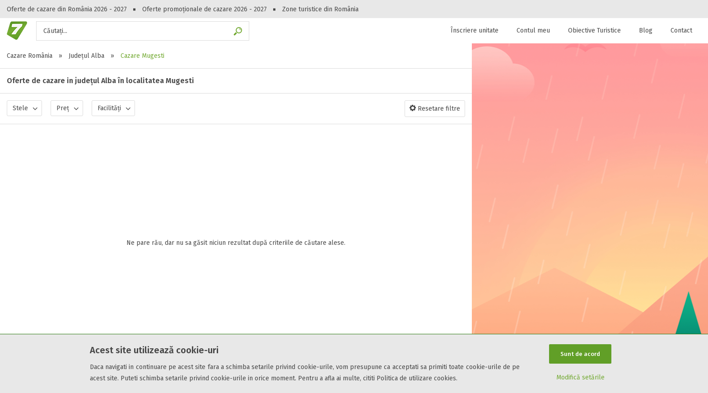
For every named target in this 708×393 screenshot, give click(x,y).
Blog (645, 30)
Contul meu (533, 30)
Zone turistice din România (320, 9)
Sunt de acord (580, 353)
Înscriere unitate (474, 30)
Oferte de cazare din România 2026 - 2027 (67, 9)
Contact (681, 30)
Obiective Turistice (594, 30)
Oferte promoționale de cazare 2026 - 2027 (204, 9)
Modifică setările (580, 378)
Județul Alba (86, 56)
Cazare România (29, 56)
